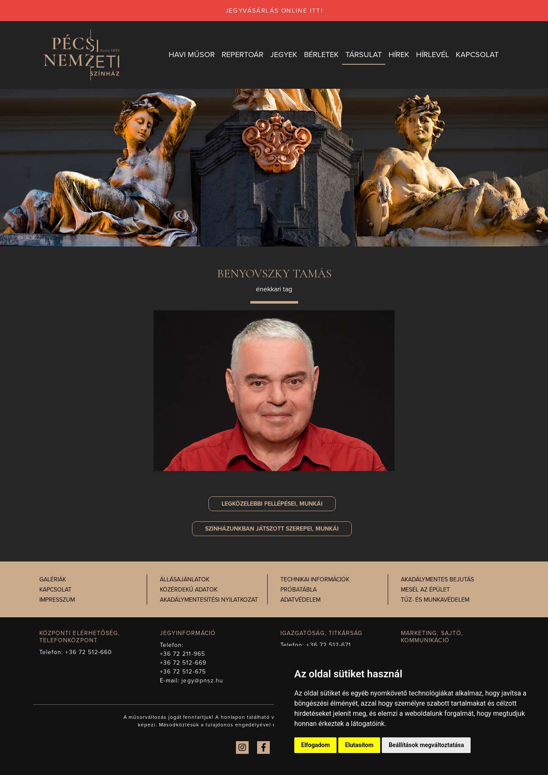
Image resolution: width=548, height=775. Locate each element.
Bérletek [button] (321, 54)
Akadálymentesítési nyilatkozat (209, 599)
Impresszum (57, 599)
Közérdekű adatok (188, 589)
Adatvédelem (300, 599)
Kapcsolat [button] (477, 54)
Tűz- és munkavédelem (435, 599)
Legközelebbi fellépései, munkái (272, 503)
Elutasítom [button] (359, 745)
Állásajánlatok (184, 579)
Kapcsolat (55, 589)
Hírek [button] (399, 54)
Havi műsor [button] (192, 54)
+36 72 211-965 (182, 653)
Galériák (52, 579)
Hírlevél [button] (432, 54)
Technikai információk (314, 579)
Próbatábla (298, 589)
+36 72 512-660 (88, 652)
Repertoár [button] (242, 54)
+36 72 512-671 (328, 645)
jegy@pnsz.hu (202, 680)
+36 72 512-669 (183, 662)
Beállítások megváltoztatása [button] (426, 745)
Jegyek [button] (283, 54)
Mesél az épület (425, 589)
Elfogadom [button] (315, 745)
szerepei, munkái (272, 528)
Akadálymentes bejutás (437, 579)
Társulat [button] (363, 54)
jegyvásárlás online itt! (274, 10)
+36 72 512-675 (183, 671)
